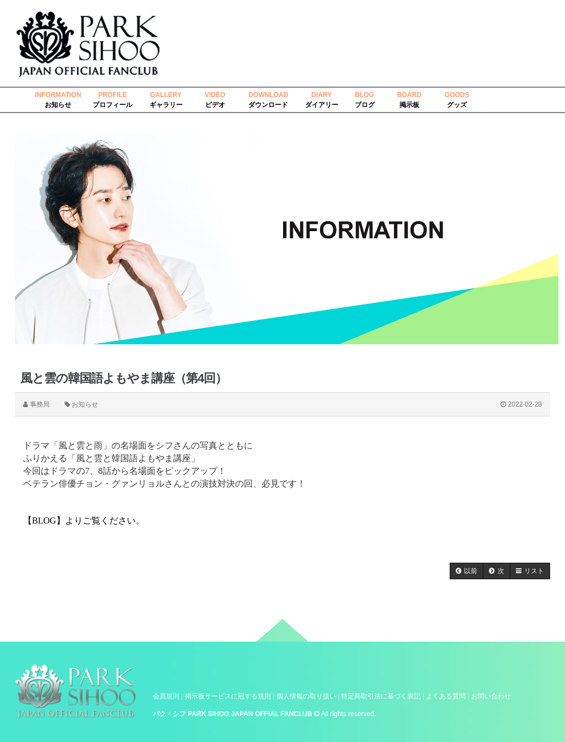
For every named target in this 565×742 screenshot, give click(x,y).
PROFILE (112, 95)
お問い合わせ (491, 696)
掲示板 (409, 105)
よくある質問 (446, 696)
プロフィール (112, 105)
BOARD (409, 95)
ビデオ (215, 105)
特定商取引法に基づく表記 (380, 696)
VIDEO (215, 95)
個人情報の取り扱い (306, 696)
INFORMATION (58, 95)
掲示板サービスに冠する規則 (228, 696)
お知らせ (58, 105)
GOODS (457, 95)
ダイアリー (321, 105)
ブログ (365, 105)
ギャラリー (166, 105)
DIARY (321, 95)
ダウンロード (268, 105)
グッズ (457, 105)
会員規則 (166, 696)
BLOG (364, 95)
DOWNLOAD (268, 95)
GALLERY (166, 95)
